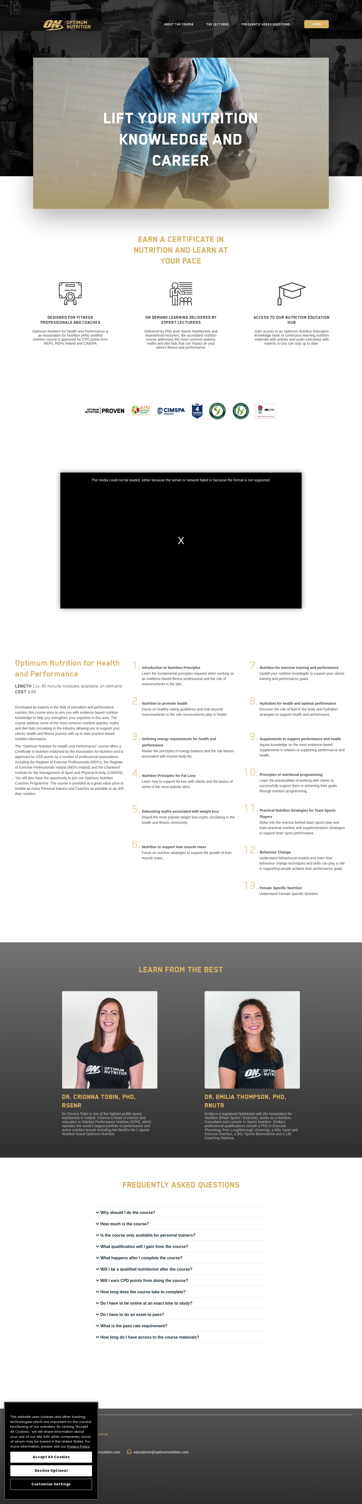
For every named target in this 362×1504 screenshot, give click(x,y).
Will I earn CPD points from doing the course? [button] (143, 1280)
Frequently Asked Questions (265, 24)
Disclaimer (100, 1434)
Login (316, 24)
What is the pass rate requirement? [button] (133, 1326)
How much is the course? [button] (124, 1224)
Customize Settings (51, 1484)
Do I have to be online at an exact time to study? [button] (146, 1303)
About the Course (179, 24)
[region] (51, 1451)
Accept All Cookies (51, 1457)
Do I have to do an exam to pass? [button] (131, 1314)
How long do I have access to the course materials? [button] (149, 1337)
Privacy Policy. (78, 1446)
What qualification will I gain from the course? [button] (143, 1246)
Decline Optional (51, 1470)
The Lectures (217, 24)
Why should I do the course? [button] (127, 1212)
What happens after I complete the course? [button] (141, 1258)
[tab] (181, 1212)
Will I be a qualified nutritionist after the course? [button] (146, 1269)
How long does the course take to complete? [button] (142, 1292)
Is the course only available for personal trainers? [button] (147, 1235)
